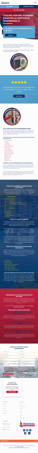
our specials (25, 301)
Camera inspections (7, 212)
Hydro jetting (6, 216)
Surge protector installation (9, 267)
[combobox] (11, 365)
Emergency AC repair (8, 140)
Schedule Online (28, 6)
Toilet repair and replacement (9, 201)
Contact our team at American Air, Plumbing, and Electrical (13, 50)
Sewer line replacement (8, 211)
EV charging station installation (10, 268)
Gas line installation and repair (9, 198)
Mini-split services (7, 156)
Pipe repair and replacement (9, 208)
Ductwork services (7, 157)
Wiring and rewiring (7, 261)
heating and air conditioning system (11, 130)
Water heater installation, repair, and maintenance (13, 202)
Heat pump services (7, 154)
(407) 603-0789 (19, 10)
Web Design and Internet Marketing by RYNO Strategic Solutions (19, 447)
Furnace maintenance (8, 150)
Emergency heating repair (9, 146)
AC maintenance (7, 144)
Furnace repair (7, 147)
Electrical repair (7, 260)
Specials (9, 6)
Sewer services (7, 209)
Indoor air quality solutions (9, 153)
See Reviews (19, 96)
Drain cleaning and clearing (9, 215)
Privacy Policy (21, 446)
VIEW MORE (12, 392)
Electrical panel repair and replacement (11, 264)
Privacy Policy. (22, 371)
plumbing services (11, 196)
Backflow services (7, 205)
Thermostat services (8, 160)
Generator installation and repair (10, 265)
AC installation (7, 143)
